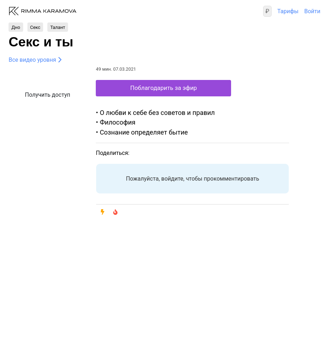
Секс (35, 27)
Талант (57, 27)
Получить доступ (47, 94)
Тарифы (288, 11)
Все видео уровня (32, 59)
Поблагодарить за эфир (163, 87)
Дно (15, 27)
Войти (312, 11)
